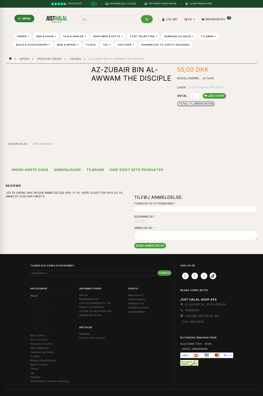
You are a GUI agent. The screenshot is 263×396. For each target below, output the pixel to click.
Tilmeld (164, 273)
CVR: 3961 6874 (192, 321)
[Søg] (147, 19)
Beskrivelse (18, 143)
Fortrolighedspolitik (95, 303)
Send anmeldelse (150, 245)
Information (43, 143)
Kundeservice (88, 299)
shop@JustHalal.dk (202, 316)
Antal (182, 95)
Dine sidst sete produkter (136, 170)
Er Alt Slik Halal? (92, 338)
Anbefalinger (67, 170)
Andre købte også (30, 170)
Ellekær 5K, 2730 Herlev (205, 304)
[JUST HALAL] (56, 18)
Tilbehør (95, 170)
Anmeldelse (143, 227)
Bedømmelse (143, 216)
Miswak (84, 334)
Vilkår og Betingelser (95, 311)
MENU (24, 18)
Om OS (83, 295)
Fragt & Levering (91, 307)
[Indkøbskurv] (216, 19)
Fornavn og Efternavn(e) (154, 203)
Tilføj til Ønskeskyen (196, 103)
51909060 (192, 310)
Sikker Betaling (90, 315)
